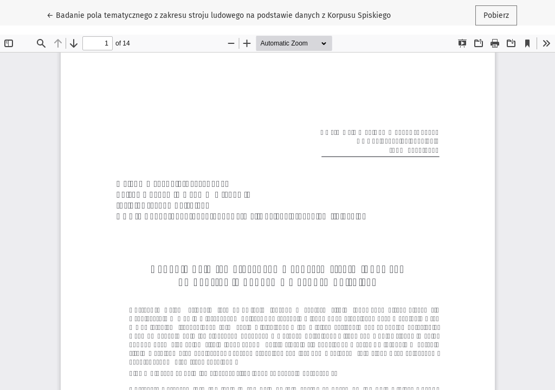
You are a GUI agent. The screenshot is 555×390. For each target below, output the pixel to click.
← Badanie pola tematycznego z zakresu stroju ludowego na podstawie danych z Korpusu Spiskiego (219, 14)
